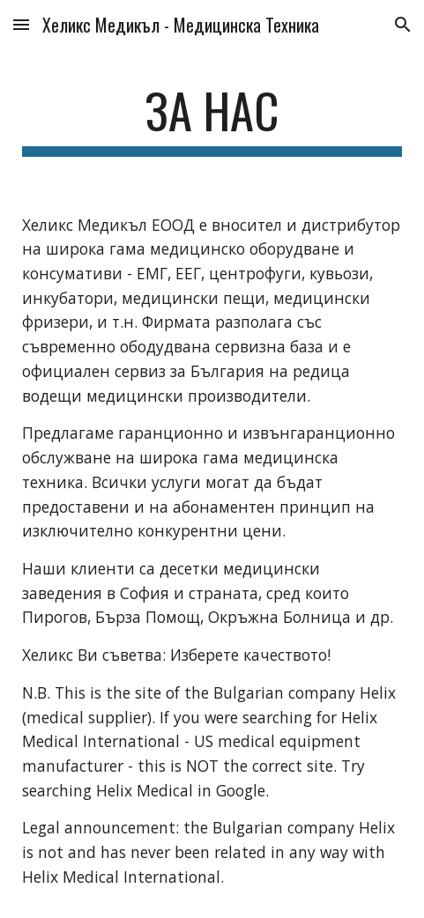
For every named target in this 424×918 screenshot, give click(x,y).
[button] (21, 24)
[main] (212, 119)
